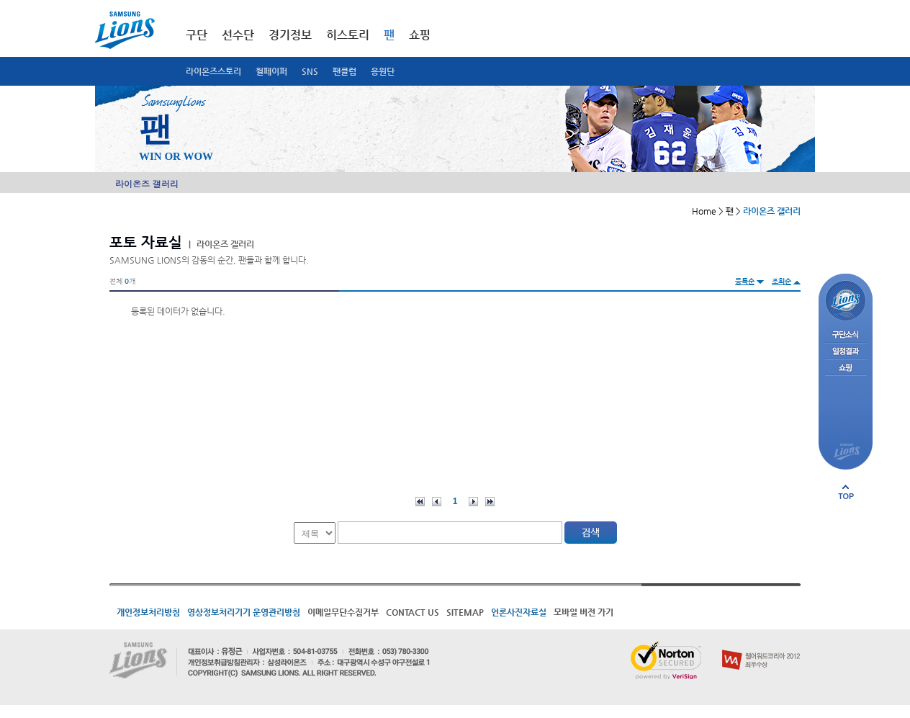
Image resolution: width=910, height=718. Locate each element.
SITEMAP (465, 612)
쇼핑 (420, 35)
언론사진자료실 (518, 612)
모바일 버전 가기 (583, 612)
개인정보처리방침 (148, 612)
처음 (420, 501)
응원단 (383, 71)
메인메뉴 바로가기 (0, 0)
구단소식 (846, 335)
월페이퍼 (271, 71)
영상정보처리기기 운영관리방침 (243, 612)
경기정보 (290, 35)
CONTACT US (412, 612)
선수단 (238, 35)
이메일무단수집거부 (343, 612)
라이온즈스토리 (213, 71)
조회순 (781, 281)
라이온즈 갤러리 (147, 183)
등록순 (744, 281)
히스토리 (347, 35)
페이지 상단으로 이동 (846, 492)
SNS (310, 71)
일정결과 (846, 352)
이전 (436, 501)
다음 (473, 501)
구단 (196, 35)
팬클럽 (344, 71)
